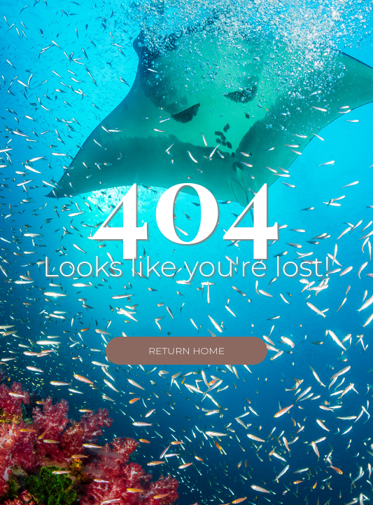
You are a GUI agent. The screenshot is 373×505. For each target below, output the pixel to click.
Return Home (186, 350)
